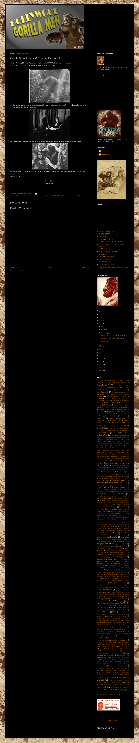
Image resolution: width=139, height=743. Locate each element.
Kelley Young (122, 544)
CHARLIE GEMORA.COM (106, 231)
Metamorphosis (111, 565)
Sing (122, 618)
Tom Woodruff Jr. (119, 668)
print (112, 601)
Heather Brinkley (124, 526)
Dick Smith (120, 472)
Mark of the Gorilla (121, 561)
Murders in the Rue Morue (53, 196)
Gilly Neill (110, 504)
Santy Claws (118, 614)
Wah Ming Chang (108, 682)
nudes (104, 587)
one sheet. (107, 590)
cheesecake (103, 433)
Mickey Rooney (111, 567)
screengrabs (109, 616)
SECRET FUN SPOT (104, 259)
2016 (101, 352)
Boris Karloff (125, 414)
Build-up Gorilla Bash (111, 416)
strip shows (124, 633)
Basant (122, 400)
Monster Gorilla (105, 576)
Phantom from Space (104, 596)
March (103, 329)
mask (98, 563)
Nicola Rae (122, 585)
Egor (98, 480)
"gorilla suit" (103, 385)
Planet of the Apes (116, 599)
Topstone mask (112, 670)
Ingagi (44, 196)
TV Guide (113, 674)
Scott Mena (100, 616)
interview (122, 532)
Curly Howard (116, 465)
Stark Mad (102, 631)
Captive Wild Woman (116, 420)
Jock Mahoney (115, 539)
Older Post (85, 267)
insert (116, 533)
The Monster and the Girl (108, 657)
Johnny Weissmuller (104, 541)
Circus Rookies (110, 458)
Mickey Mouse (101, 568)
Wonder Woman (124, 692)
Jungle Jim (123, 541)
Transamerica (106, 672)
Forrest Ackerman (111, 489)
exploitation (113, 483)
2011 (101, 368)
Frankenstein (108, 491)
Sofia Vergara (116, 627)
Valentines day (102, 677)
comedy (116, 461)
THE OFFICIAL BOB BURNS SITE (108, 264)
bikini (123, 405)
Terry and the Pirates (102, 642)
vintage (100, 680)
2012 (101, 365)
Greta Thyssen (114, 511)
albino (111, 394)
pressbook (105, 601)
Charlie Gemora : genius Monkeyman (118, 430)
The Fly (113, 646)
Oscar (114, 592)
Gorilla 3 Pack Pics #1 (107, 341)
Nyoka (110, 587)
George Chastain (123, 498)
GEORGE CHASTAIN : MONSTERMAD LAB (111, 242)
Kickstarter (113, 546)
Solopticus (124, 627)
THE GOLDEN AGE (104, 262)
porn (125, 599)
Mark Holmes (109, 561)
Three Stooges (111, 666)
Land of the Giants (112, 550)
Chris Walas (103, 435)
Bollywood (111, 413)
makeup (110, 559)
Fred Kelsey (126, 491)
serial (125, 616)
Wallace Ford (119, 682)
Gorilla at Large (123, 507)
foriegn (99, 489)
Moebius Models (107, 572)
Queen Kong (114, 603)
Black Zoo (109, 409)
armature (114, 398)
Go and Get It (123, 504)
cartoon (113, 422)
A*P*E (125, 387)
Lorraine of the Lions (103, 554)
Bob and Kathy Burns (120, 409)
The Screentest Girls (123, 657)
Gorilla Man (105, 151)
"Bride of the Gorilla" (118, 382)
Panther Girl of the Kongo (105, 594)
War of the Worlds (108, 684)
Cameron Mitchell (102, 420)
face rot (124, 483)
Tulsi (107, 674)
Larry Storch (123, 550)
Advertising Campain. (118, 392)
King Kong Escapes (101, 548)
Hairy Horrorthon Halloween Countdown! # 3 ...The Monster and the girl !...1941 (113, 515)
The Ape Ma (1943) (122, 642)
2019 (101, 324)
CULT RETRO (103, 236)
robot (100, 614)
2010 (101, 371)
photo (104, 599)
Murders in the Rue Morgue (110, 578)
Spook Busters (109, 629)
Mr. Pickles (124, 576)
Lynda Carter (113, 557)
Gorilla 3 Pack (37, 196)
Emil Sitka (106, 480)
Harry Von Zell (101, 526)
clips (106, 461)
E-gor (111, 478)
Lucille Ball (105, 557)
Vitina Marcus (114, 680)
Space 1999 (100, 629)
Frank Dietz (100, 491)
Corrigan (116, 463)
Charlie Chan (123, 428)
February (104, 333)
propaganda (120, 601)
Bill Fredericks (106, 407)
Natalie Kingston (66, 196)
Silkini (116, 618)
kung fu (101, 550)
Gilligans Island (101, 504)
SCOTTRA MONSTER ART (107, 257)
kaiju (113, 544)
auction (101, 401)
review (99, 612)
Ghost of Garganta (113, 502)
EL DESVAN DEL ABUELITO (107, 239)
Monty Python (115, 576)
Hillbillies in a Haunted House (107, 528)
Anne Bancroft (110, 396)
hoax (120, 528)
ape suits (107, 398)
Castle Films (122, 422)
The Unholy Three (107, 661)
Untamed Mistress (123, 674)
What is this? (104, 97)
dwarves (106, 478)
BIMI (119, 407)
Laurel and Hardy (102, 552)
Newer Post (14, 267)
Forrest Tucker (122, 489)
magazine (122, 557)
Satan (125, 614)
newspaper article (102, 585)
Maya (103, 563)
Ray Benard (111, 605)
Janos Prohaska (111, 537)
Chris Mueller (125, 433)
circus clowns (123, 456)
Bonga (117, 414)
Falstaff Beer (108, 485)
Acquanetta (109, 390)
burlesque (100, 418)
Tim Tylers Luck (122, 666)
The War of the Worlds (120, 661)
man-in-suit (100, 561)
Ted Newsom (114, 640)
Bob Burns (101, 412)
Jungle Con (115, 541)
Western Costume (117, 687)
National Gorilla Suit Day (118, 583)
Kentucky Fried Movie (102, 546)
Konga (127, 548)
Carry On (105, 422)
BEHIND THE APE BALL (111, 403)
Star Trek (126, 629)
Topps (104, 670)
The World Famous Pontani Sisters (114, 664)
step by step (110, 631)
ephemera (100, 483)
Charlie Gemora (28, 196)
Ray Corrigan (108, 607)
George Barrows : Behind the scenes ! (113, 338)
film (108, 487)
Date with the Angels (104, 467)
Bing (124, 407)
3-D (115, 387)
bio (128, 407)
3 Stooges (109, 387)
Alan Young (105, 394)
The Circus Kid (105, 646)
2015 (101, 355)
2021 (101, 317)
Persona (127, 594)
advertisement (102, 392)
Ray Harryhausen (121, 607)
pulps (127, 601)
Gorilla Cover (109, 509)
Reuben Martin (123, 610)
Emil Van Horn (119, 481)
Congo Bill (108, 463)
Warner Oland (119, 684)
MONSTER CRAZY (104, 249)
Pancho (127, 592)
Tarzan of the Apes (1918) (114, 638)
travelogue (124, 672)
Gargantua (108, 496)
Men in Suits (101, 565)
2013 (101, 361)
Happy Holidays (123, 524)
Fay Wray (118, 485)
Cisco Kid (119, 458)
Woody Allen (102, 694)
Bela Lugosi (20, 196)
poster (98, 601)
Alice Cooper (119, 394)
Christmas (114, 456)
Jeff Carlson (107, 539)
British (101, 416)
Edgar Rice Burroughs (121, 478)
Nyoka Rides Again (119, 587)
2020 (101, 321)
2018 (101, 346)
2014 (101, 358)
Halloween (118, 522)
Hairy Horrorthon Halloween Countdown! (109, 513)
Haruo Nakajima (112, 526)
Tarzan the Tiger (76, 196)
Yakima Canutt (111, 694)
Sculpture (118, 616)
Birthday (101, 409)
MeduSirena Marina (121, 563)
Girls (116, 505)
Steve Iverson (100, 633)
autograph (108, 400)
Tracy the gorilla (122, 670)
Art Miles (126, 398)
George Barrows (108, 498)
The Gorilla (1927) (123, 646)
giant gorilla (123, 502)
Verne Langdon (122, 677)
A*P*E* (99, 390)
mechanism (110, 563)
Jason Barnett (125, 537)
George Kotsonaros (104, 500)
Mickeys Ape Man (122, 567)
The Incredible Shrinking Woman (110, 651)
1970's (98, 387)
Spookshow (118, 629)
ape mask (118, 396)
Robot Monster (108, 614)
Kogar (121, 548)
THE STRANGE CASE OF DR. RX (107, 659)
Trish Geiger (100, 674)
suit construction (102, 636)
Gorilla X (105, 511)
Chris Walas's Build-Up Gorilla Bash (117, 437)
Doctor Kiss (122, 474)
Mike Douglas (119, 570)
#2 (16, 196)
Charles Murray (114, 428)
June (103, 326)
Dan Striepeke (125, 465)
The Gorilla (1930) (104, 648)
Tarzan (103, 638)
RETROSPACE (103, 254)
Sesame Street (100, 618)
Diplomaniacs (111, 474)
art (120, 398)
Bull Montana (123, 416)
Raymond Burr (101, 610)
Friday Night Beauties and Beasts (108, 494)
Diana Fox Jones (108, 472)
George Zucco (124, 500)
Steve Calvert (120, 631)
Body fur (104, 413)
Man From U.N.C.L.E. (121, 559)
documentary (100, 476)
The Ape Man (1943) (111, 644)
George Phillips (114, 500)
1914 (119, 385)
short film (109, 618)
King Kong (122, 546)
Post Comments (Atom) (26, 271)
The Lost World (115, 653)
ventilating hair (112, 677)
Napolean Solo (123, 580)
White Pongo (119, 690)
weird (105, 687)
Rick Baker (107, 612)
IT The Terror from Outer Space (111, 535)
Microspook (100, 570)
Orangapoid (107, 592)
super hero (112, 636)
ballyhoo (115, 401)
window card (115, 692)
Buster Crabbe (114, 418)
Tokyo (98, 668)
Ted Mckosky (105, 640)
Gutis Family (123, 511)
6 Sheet (120, 387)
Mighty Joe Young (110, 570)
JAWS (100, 539)
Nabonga (114, 580)
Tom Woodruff (107, 668)
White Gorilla (108, 690)
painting (120, 592)
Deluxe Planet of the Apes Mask (115, 469)
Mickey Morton (123, 565)
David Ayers (124, 467)
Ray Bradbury (120, 605)
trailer (98, 672)
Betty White (117, 405)
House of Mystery (110, 530)
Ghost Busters (101, 502)
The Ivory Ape (125, 651)
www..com (104, 75)
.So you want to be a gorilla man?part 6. (107, 380)
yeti (117, 694)
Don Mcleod (118, 476)
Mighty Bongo (105, 154)
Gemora (116, 496)
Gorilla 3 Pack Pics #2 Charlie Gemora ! (113, 335)
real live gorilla (111, 610)
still (115, 634)
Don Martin (109, 476)
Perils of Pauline (117, 594)
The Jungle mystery (104, 653)
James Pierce (100, 537)
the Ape (112, 642)
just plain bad (102, 544)
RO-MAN (114, 612)
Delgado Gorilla (101, 469)
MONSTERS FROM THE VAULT (108, 251)
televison (123, 640)
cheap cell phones (112, 720)
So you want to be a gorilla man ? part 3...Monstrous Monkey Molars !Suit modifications (113, 620)
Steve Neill (109, 633)
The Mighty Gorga (109, 655)
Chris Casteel (115, 433)
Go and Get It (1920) (102, 507)
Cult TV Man (106, 465)
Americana (100, 396)
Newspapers (113, 585)
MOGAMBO (118, 572)
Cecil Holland (114, 425)
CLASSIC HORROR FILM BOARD (108, 234)
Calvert (124, 418)
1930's (125, 385)
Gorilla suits (119, 509)
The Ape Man (100, 644)
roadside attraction (124, 612)
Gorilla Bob (100, 509)
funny (121, 494)
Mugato (99, 578)
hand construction (112, 524)
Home (50, 267)
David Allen (115, 467)
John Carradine (125, 539)
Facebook (99, 485)
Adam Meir (121, 390)
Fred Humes (117, 491)
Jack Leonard (124, 535)
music (107, 580)
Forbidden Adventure (120, 487)
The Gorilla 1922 (116, 648)
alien (125, 394)
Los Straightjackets (118, 554)
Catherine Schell (101, 425)
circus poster (100, 458)
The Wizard (100, 664)
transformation (116, 672)
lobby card (123, 552)
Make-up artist (101, 559)
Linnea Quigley (113, 552)
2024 (101, 314)
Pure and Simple (104, 603)
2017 (101, 349)
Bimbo (114, 407)
